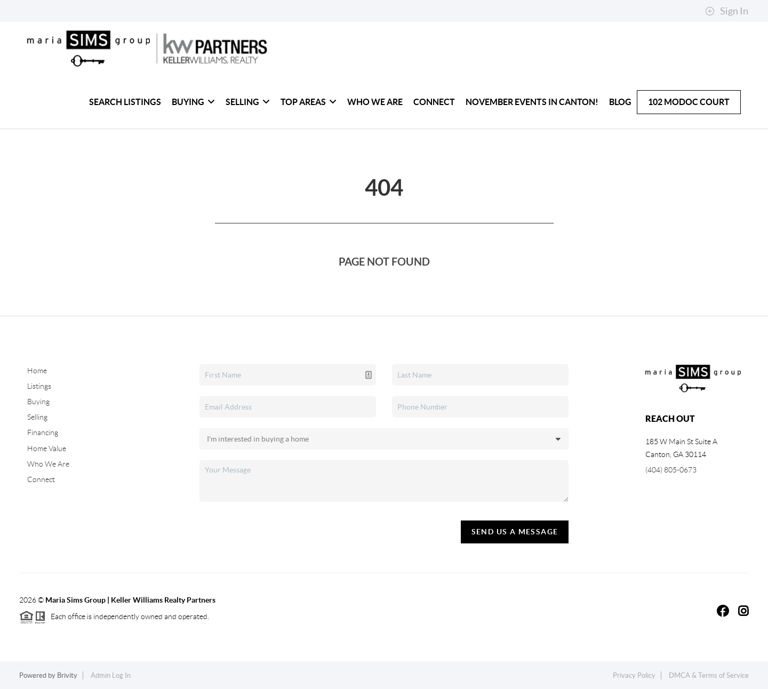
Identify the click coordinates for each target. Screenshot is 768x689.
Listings (39, 386)
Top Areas (309, 102)
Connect (434, 102)
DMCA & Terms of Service (709, 675)
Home (37, 370)
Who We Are (375, 102)
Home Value (46, 448)
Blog (620, 102)
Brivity (67, 675)
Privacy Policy (634, 675)
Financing (42, 432)
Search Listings (125, 102)
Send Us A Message (514, 531)
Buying (193, 102)
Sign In (726, 11)
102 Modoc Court (689, 102)
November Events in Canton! (532, 102)
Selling (248, 102)
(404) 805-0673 (671, 470)
